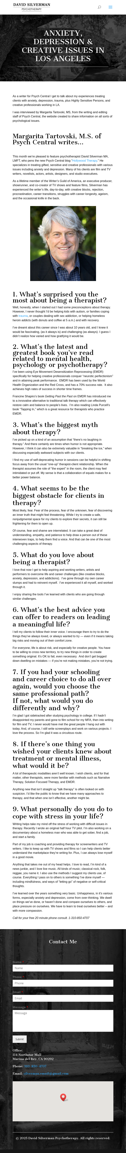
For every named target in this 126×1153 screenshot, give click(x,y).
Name (18, 962)
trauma (23, 315)
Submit (20, 1039)
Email (18, 992)
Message (20, 1007)
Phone (18, 977)
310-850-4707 (35, 1066)
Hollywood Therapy (84, 160)
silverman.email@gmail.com (46, 1073)
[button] (64, 1097)
